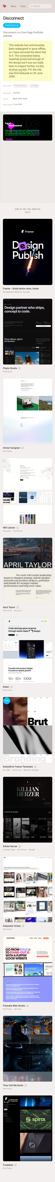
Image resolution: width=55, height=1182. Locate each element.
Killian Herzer (10, 846)
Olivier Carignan (11, 447)
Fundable (8, 1164)
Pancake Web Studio (14, 1005)
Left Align (34, 86)
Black (15, 98)
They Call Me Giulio (13, 1085)
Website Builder (31, 770)
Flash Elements (20, 86)
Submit (27, 212)
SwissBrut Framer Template (18, 766)
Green (25, 98)
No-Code (6, 770)
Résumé (32, 849)
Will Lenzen (9, 527)
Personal (7, 531)
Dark (20, 98)
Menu (13, 6)
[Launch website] (19, 368)
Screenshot (11, 25)
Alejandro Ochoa (12, 925)
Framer (6, 1098)
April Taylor (9, 607)
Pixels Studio (10, 368)
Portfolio (16, 93)
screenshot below (30, 55)
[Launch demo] (35, 766)
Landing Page (9, 849)
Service (17, 610)
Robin (6, 686)
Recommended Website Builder (16, 292)
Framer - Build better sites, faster (21, 288)
